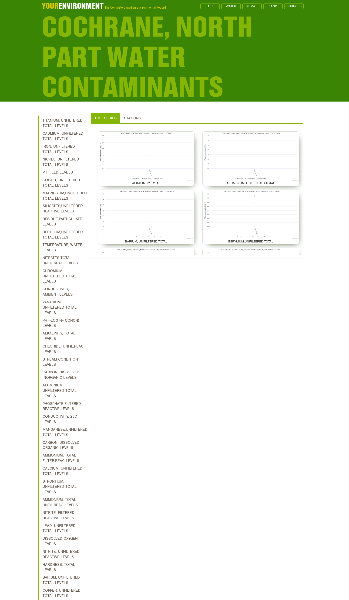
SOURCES (294, 6)
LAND (273, 6)
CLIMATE (251, 6)
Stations (132, 118)
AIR (210, 6)
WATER (231, 6)
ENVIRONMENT (73, 6)
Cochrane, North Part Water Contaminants (147, 57)
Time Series (105, 118)
